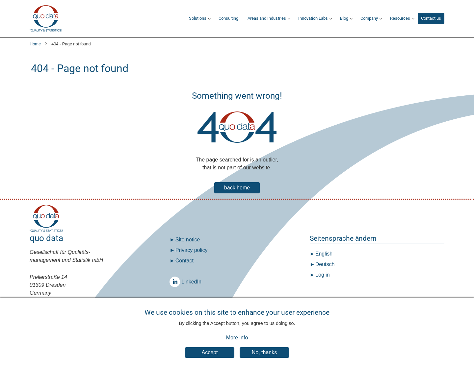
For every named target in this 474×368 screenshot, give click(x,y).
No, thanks (264, 358)
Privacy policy (191, 250)
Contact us (431, 18)
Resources (400, 18)
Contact (184, 260)
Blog (344, 18)
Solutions (197, 18)
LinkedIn (176, 281)
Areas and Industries (267, 18)
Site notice (187, 239)
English (323, 254)
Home (35, 43)
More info (237, 344)
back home (237, 187)
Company (369, 18)
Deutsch (324, 264)
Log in (322, 275)
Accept (210, 358)
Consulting (228, 18)
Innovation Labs (313, 18)
